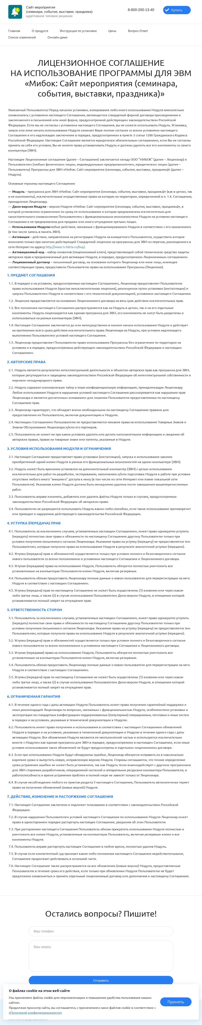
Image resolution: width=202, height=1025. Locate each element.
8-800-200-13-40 (141, 10)
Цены (112, 31)
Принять (175, 1002)
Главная (14, 31)
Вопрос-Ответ (138, 31)
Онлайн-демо (57, 37)
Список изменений (22, 37)
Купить (176, 10)
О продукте (40, 31)
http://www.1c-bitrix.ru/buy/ (65, 247)
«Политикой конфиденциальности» (35, 1012)
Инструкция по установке (78, 31)
